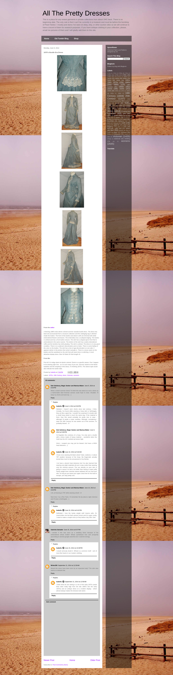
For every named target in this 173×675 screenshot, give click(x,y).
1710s (109, 73)
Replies (55, 402)
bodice (127, 103)
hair (124, 115)
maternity (117, 119)
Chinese (113, 107)
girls (124, 113)
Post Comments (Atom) (60, 665)
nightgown (121, 121)
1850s (118, 80)
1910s (109, 89)
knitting (109, 119)
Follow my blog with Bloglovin (117, 66)
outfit (123, 123)
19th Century (58, 375)
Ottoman (115, 123)
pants (109, 125)
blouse (117, 103)
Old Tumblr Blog (61, 39)
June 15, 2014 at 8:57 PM (72, 530)
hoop (112, 117)
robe (124, 127)
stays (115, 132)
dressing (124, 111)
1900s (121, 87)
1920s (121, 89)
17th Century (117, 76)
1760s (109, 75)
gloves (109, 115)
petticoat (116, 125)
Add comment (51, 602)
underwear (116, 134)
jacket (118, 117)
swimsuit (124, 132)
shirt (120, 128)
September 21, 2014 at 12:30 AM (68, 565)
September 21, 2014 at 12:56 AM (75, 581)
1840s (109, 80)
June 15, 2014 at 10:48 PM (73, 548)
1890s (116, 85)
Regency (110, 127)
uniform (126, 134)
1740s (120, 73)
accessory (117, 101)
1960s (128, 90)
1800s (125, 76)
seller (52, 327)
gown (116, 115)
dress (64, 375)
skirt (112, 130)
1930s (109, 91)
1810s (109, 78)
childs (128, 105)
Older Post (95, 660)
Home (46, 39)
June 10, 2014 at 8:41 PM (73, 510)
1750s (126, 73)
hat (129, 115)
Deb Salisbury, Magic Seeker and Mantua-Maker (67, 386)
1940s (117, 90)
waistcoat (117, 138)
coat (120, 107)
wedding (127, 138)
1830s (125, 78)
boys (113, 105)
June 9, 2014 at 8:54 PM (73, 406)
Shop (76, 39)
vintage (109, 138)
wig (113, 141)
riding (119, 126)
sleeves (121, 130)
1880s (127, 82)
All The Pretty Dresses (76, 13)
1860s (127, 80)
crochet (125, 108)
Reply (52, 398)
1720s (114, 73)
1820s (117, 78)
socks (109, 132)
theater (109, 134)
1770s (117, 75)
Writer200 (54, 565)
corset (128, 107)
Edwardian (111, 113)
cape (120, 105)
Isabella (59, 406)
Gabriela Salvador (57, 530)
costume (114, 108)
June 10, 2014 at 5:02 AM (73, 452)
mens (125, 119)
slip (127, 130)
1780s (124, 75)
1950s (122, 90)
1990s (119, 93)
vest (108, 136)
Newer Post (49, 660)
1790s (109, 76)
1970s (112, 93)
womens (76, 375)
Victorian (70, 375)
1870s (51, 375)
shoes (128, 128)
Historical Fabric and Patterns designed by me (117, 51)
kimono (126, 117)
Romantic (110, 128)
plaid (124, 125)
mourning (110, 121)
